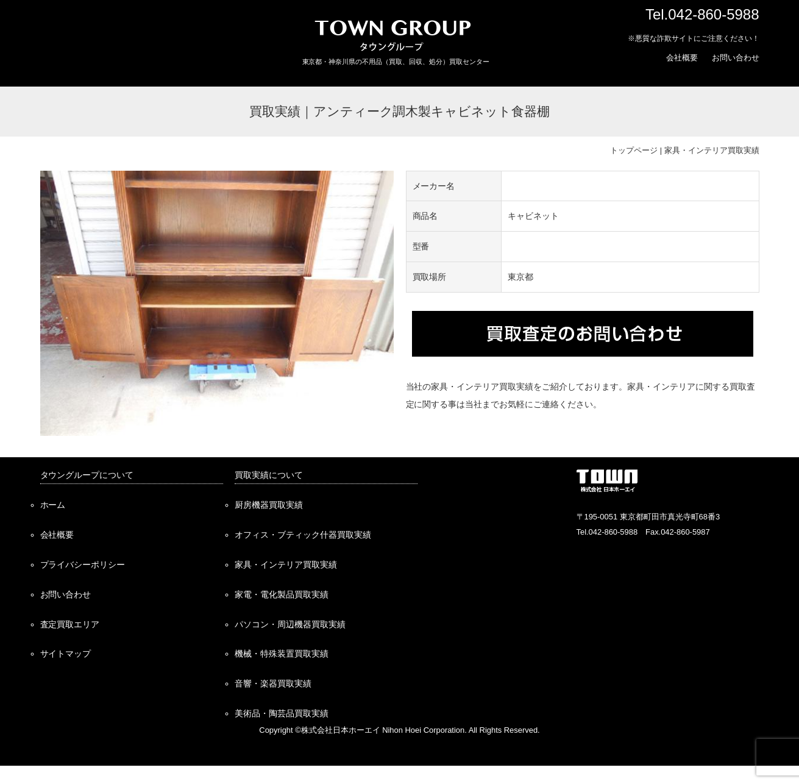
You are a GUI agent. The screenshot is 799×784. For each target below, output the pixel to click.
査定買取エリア (70, 624)
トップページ (634, 150)
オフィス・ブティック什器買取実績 (303, 535)
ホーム (53, 505)
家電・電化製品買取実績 (281, 594)
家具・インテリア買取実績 (711, 150)
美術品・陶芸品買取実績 (281, 713)
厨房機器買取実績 (269, 505)
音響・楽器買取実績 (273, 683)
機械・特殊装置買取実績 (281, 653)
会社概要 (682, 57)
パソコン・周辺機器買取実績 (290, 624)
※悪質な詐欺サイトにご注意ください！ (693, 38)
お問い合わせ (735, 57)
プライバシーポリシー (83, 564)
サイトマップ (65, 653)
